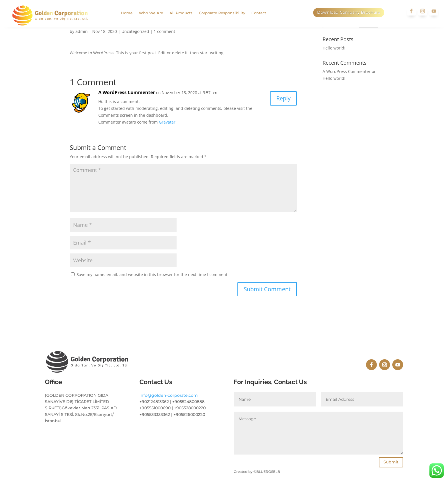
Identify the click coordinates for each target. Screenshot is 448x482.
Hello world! (334, 48)
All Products (185, 13)
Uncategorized (135, 31)
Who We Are (155, 13)
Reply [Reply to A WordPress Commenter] (283, 98)
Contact (263, 13)
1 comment (164, 31)
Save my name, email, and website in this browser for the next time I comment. (153, 274)
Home (131, 13)
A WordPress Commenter (126, 92)
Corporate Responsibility (226, 13)
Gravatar (167, 122)
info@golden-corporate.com (168, 442)
